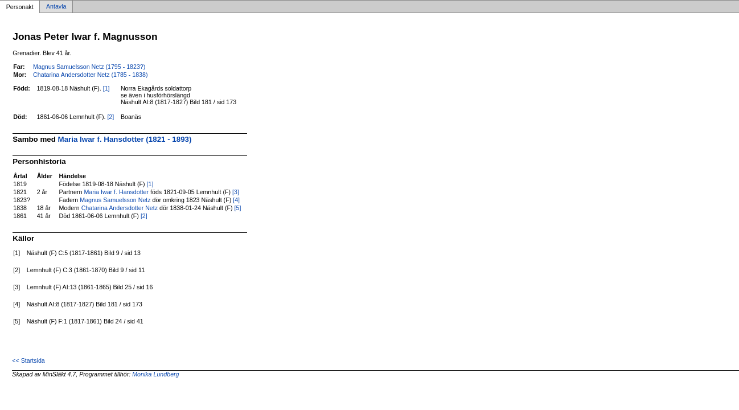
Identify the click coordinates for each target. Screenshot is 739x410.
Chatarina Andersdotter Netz (119, 207)
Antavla (56, 6)
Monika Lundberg (155, 374)
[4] (236, 199)
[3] (235, 191)
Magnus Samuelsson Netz (115, 199)
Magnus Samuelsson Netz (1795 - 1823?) (89, 66)
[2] (110, 116)
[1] (106, 88)
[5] (238, 207)
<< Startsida (28, 360)
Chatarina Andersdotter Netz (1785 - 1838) (90, 74)
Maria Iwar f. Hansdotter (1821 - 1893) (125, 139)
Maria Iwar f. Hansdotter (116, 191)
